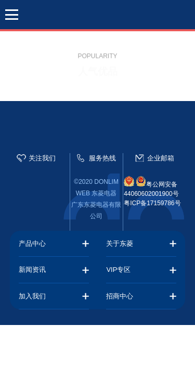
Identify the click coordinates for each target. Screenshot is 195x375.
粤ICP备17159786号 (152, 203)
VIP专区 (118, 269)
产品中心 (32, 243)
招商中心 (119, 296)
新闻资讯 (32, 269)
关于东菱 (119, 243)
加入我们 (32, 296)
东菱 (98, 15)
